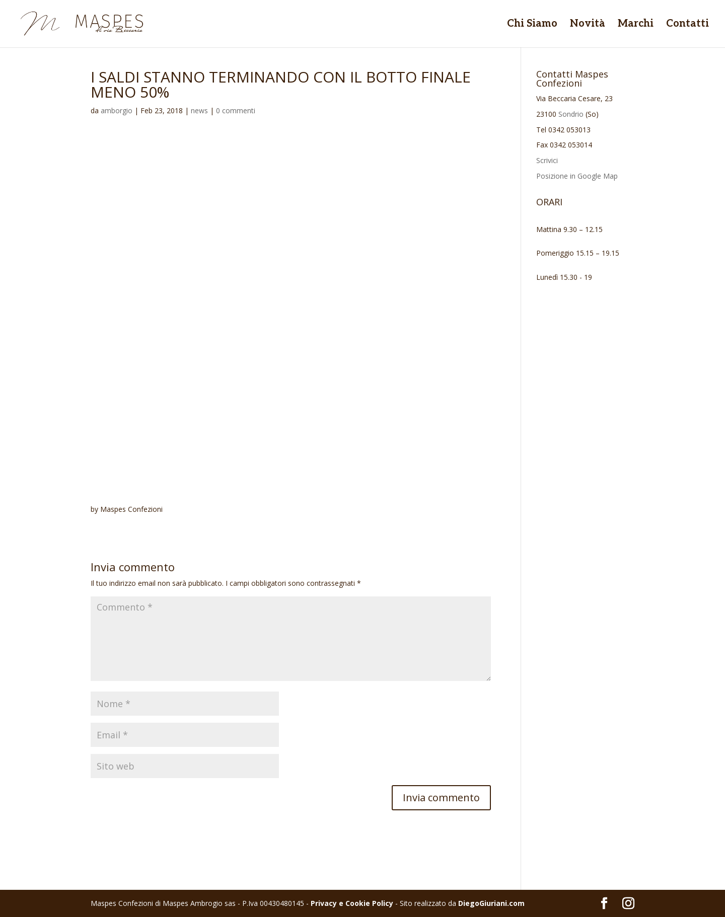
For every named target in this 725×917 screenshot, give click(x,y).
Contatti (687, 25)
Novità (587, 25)
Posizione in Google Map (577, 176)
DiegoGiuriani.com (491, 903)
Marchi (636, 25)
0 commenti (235, 110)
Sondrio (571, 114)
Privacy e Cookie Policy (352, 903)
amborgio (116, 110)
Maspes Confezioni (131, 509)
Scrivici (547, 160)
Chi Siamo (532, 25)
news (199, 110)
